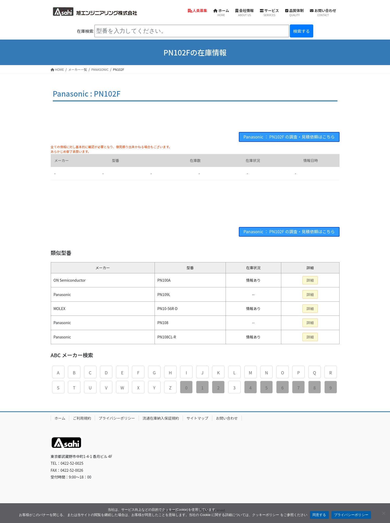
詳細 (310, 280)
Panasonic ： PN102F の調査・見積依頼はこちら (289, 137)
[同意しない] (383, 513)
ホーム (60, 418)
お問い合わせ (227, 418)
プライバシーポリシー (117, 418)
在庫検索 (85, 31)
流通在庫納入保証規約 (161, 418)
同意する (319, 515)
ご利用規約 (82, 418)
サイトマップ (197, 418)
